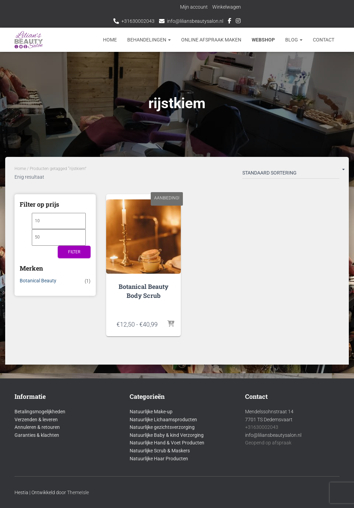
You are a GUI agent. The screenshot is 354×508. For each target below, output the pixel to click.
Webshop (263, 40)
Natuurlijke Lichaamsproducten (163, 419)
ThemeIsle (78, 492)
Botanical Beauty (38, 280)
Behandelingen (149, 40)
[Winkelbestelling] (290, 174)
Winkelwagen (227, 7)
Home (110, 40)
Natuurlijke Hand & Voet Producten (167, 442)
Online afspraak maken (211, 40)
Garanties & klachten (37, 435)
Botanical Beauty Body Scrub (143, 290)
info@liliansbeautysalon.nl (195, 21)
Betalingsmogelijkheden (40, 411)
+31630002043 (138, 21)
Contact (323, 40)
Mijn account (194, 7)
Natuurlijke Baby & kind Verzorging (167, 435)
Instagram (238, 22)
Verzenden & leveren (36, 419)
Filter (74, 252)
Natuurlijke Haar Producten (159, 458)
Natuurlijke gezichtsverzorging (162, 427)
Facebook (229, 22)
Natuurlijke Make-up (151, 411)
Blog (293, 40)
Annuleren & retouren (37, 427)
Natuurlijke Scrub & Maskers (160, 450)
